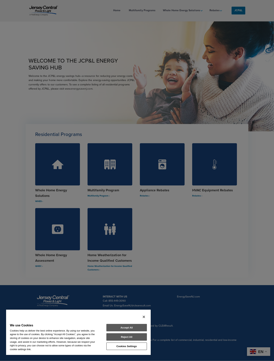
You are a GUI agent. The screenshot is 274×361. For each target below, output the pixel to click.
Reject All (126, 337)
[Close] (144, 317)
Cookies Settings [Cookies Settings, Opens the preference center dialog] (126, 346)
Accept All (126, 327)
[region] (78, 332)
